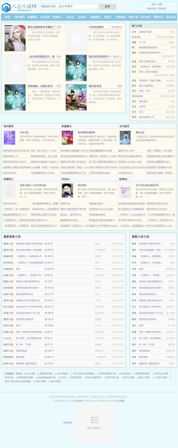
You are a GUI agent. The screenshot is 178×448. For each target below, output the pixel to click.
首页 (7, 17)
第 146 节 (49, 351)
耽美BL (82, 17)
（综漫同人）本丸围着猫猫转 (30, 262)
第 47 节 (49, 344)
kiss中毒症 (55, 381)
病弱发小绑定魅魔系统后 (28, 281)
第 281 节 (49, 357)
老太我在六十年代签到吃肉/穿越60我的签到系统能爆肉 (42, 306)
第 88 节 (49, 332)
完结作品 (171, 17)
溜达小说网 (144, 377)
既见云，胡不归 (69, 214)
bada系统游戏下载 (46, 377)
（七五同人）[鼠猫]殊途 (130, 225)
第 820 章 (49, 269)
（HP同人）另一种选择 (15, 209)
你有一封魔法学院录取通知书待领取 (33, 332)
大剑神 (121, 173)
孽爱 (63, 203)
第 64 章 (49, 275)
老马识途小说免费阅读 (84, 373)
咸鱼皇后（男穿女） (99, 156)
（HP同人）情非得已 (158, 220)
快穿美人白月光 (126, 161)
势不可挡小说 (112, 377)
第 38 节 (49, 338)
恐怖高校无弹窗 (25, 377)
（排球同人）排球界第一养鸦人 (154, 66)
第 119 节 (49, 319)
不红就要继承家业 (70, 173)
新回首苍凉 (95, 86)
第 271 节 (49, 294)
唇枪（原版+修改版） (149, 72)
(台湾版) (121, 400)
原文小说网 (128, 377)
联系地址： (89, 422)
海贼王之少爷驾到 (98, 225)
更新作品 (158, 17)
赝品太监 (140, 132)
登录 (154, 4)
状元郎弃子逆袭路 (156, 167)
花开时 (142, 106)
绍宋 (18, 269)
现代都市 (20, 17)
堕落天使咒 (76, 377)
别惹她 (92, 203)
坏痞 (18, 325)
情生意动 (82, 185)
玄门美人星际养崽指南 (100, 161)
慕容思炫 (143, 101)
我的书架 (151, 8)
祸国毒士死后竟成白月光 (28, 300)
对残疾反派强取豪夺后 (150, 52)
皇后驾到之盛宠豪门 (71, 150)
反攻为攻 (24, 132)
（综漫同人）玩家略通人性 (29, 256)
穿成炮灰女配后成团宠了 (102, 220)
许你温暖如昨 (38, 173)
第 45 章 (49, 243)
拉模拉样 (7, 156)
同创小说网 (40, 381)
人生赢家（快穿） (40, 167)
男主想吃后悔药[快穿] (72, 156)
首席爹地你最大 (143, 373)
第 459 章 (49, 250)
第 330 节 (49, 262)
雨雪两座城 (21, 351)
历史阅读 (162, 8)
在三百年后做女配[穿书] (147, 185)
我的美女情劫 (46, 373)
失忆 (141, 112)
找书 (107, 6)
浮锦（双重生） (155, 150)
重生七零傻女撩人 (147, 61)
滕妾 (120, 150)
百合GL (70, 17)
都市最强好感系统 (86, 132)
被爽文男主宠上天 (70, 161)
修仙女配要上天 (146, 117)
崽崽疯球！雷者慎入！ (72, 225)
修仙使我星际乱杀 (24, 294)
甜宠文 (108, 17)
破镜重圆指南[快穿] (148, 47)
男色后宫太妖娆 (126, 156)
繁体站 (19, 373)
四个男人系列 (125, 220)
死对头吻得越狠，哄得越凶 (29, 250)
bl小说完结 (126, 373)
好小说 (63, 377)
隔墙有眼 (136, 37)
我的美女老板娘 (39, 161)
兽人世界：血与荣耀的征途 (29, 338)
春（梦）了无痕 (23, 344)
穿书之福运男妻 (155, 225)
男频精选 (95, 17)
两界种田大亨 (154, 203)
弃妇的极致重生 (97, 150)
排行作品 (146, 17)
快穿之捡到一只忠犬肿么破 (33, 185)
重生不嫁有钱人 (146, 86)
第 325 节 (49, 300)
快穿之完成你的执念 (41, 225)
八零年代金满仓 (97, 173)
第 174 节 (49, 363)
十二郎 (142, 42)
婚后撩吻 (20, 357)
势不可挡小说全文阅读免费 (18, 381)
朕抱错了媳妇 (145, 32)
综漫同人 (58, 17)
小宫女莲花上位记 (127, 167)
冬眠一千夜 (144, 91)
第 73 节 (49, 281)
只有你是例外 (96, 27)
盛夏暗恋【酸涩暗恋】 (27, 363)
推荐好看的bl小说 (107, 373)
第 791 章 (49, 287)
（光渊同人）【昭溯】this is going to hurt (36, 275)
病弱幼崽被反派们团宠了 (28, 287)
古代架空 (45, 17)
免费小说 (133, 17)
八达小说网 (29, 373)
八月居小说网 (160, 377)
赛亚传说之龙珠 (39, 214)
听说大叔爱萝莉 (93, 377)
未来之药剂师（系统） (72, 167)
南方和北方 (152, 209)
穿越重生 (32, 17)
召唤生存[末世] (10, 161)
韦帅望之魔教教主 (156, 161)
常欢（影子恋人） (40, 150)
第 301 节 (49, 306)
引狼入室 (7, 203)
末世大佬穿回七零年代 (100, 167)
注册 (160, 4)
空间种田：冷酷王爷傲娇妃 (152, 80)
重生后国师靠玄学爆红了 (41, 27)
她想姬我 (65, 220)
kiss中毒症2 (62, 373)
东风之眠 (35, 220)
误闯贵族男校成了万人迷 (28, 313)
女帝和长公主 (96, 209)
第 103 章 (49, 325)
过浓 (5, 173)
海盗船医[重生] (10, 214)
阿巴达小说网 (161, 373)
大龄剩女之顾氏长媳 (13, 167)
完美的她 (93, 214)
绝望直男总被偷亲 (24, 319)
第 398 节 (49, 313)
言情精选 (120, 17)
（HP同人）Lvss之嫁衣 (130, 214)
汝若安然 (7, 150)
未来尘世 (9, 377)
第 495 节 (49, 256)
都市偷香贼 (137, 96)
